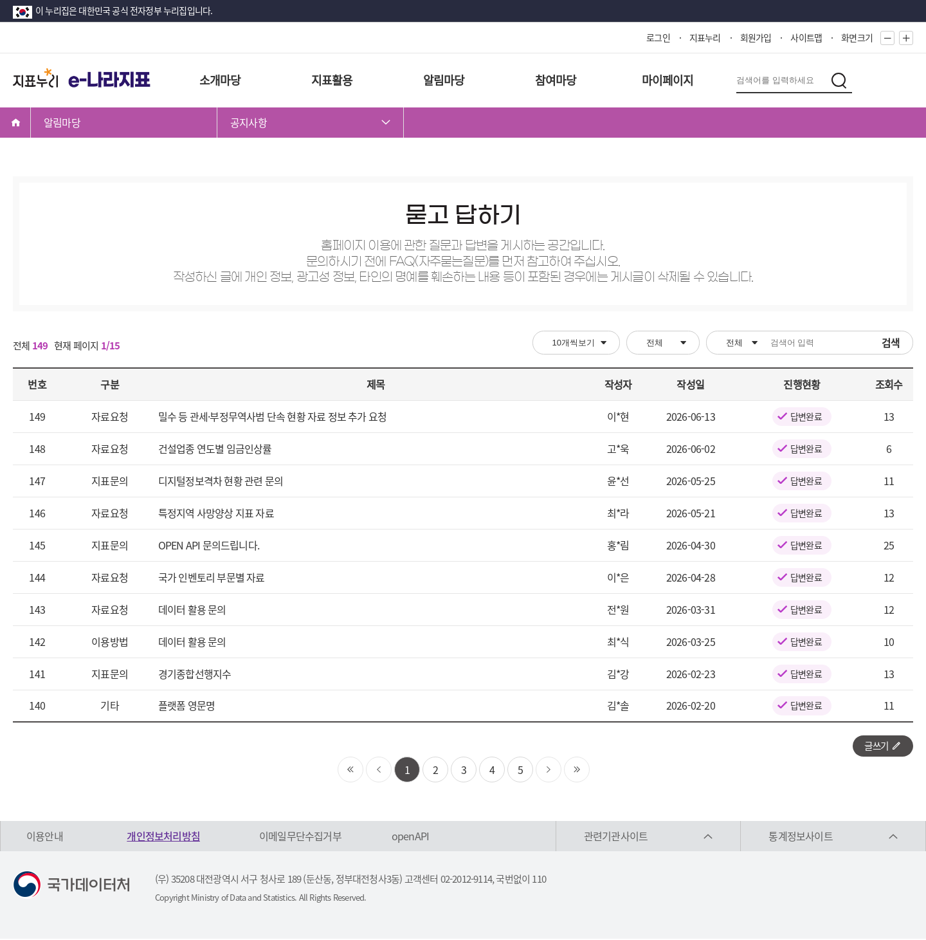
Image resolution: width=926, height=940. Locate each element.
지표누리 (705, 37)
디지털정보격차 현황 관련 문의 (220, 480)
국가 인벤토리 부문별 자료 (211, 577)
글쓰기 (880, 746)
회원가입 (756, 37)
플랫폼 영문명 (186, 705)
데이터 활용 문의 (192, 609)
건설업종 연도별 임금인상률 (215, 448)
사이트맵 (806, 37)
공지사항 (248, 122)
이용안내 (44, 837)
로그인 (658, 37)
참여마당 (556, 80)
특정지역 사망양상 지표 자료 (216, 513)
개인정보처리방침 (163, 837)
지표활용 (332, 80)
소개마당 (220, 80)
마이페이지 (668, 80)
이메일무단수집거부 (300, 837)
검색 (891, 342)
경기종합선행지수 (195, 673)
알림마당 (444, 80)
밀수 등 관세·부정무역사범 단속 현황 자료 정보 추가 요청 (272, 416)
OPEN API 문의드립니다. (208, 545)
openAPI (410, 837)
